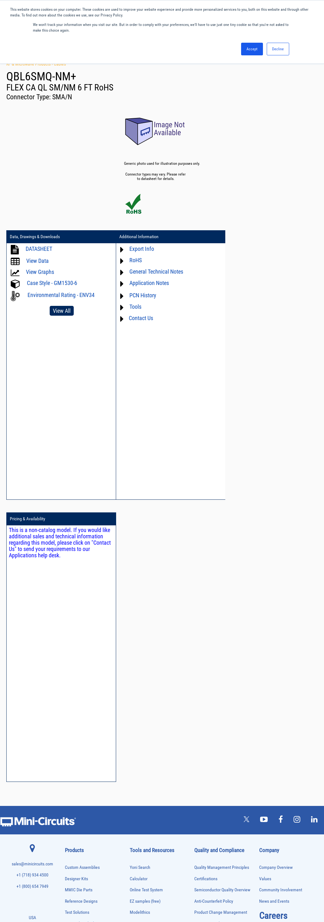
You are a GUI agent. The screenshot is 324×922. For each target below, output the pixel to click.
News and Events (274, 619)
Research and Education (86, 641)
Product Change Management (220, 630)
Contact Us (139, 318)
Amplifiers (71, 666)
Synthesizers (73, 851)
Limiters (70, 758)
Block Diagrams (143, 664)
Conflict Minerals (209, 686)
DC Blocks (72, 712)
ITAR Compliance (209, 675)
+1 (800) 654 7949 (32, 604)
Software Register (145, 749)
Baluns (69, 679)
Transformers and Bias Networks (87, 877)
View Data (37, 260)
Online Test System (146, 607)
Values (265, 596)
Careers (273, 633)
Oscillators (72, 778)
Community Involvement (280, 607)
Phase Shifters (74, 791)
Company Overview (276, 585)
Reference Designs (81, 619)
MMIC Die (71, 765)
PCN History (140, 295)
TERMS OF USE (130, 896)
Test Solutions (77, 630)
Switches (71, 844)
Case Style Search (145, 726)
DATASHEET (39, 248)
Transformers (74, 871)
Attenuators (72, 672)
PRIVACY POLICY (159, 896)
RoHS (133, 260)
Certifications (205, 596)
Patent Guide (141, 704)
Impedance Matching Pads (82, 752)
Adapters (71, 659)
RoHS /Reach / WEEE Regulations (223, 652)
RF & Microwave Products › (30, 63)
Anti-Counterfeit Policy (213, 619)
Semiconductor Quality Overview (222, 607)
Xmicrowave (140, 641)
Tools (133, 306)
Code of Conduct (208, 664)
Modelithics (140, 630)
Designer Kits (76, 596)
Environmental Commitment (219, 641)
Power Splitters (75, 818)
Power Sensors (75, 811)
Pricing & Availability (242, 236)
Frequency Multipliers (79, 745)
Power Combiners (77, 798)
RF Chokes (72, 837)
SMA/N (62, 97)
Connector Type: (29, 97)
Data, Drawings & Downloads (35, 236)
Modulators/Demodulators (83, 771)
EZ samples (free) (145, 619)
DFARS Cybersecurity (212, 697)
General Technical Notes (154, 271)
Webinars (138, 693)
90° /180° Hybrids (77, 831)
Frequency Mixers (77, 738)
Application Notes (147, 283)
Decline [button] (278, 49)
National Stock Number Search (156, 715)
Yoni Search (140, 585)
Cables (60, 63)
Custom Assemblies (82, 585)
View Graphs (40, 272)
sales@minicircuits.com (32, 582)
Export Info (139, 248)
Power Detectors (76, 804)
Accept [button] (252, 49)
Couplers (71, 699)
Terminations (74, 857)
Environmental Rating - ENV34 (61, 295)
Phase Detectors (76, 785)
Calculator (138, 596)
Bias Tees (71, 686)
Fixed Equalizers (76, 732)
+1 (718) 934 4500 (32, 593)
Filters (69, 725)
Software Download (147, 737)
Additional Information (136, 236)
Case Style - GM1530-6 (52, 283)
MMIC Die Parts (78, 607)
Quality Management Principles (221, 585)
